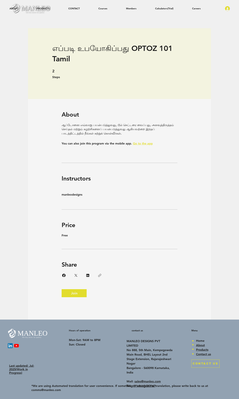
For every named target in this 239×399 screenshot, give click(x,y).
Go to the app (143, 143)
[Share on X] (76, 275)
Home (200, 341)
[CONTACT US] (205, 363)
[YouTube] (16, 345)
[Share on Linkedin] (88, 275)
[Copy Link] (99, 275)
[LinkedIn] (10, 345)
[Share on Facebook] (64, 275)
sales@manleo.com (147, 381)
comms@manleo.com (46, 390)
